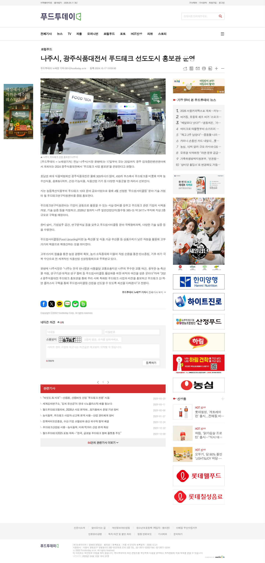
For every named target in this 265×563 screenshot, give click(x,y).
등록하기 (151, 363)
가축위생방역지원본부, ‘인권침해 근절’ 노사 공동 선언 (201, 158)
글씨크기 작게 (223, 68)
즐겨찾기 (58, 2)
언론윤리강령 (95, 534)
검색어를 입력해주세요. (195, 16)
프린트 (204, 68)
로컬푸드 (46, 49)
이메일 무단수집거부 (186, 528)
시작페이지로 (46, 2)
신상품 (181, 399)
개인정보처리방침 (121, 528)
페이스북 (43, 304)
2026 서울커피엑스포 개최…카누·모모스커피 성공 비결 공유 (201, 111)
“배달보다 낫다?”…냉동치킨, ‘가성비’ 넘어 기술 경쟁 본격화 (201, 123)
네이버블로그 (67, 304)
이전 (98, 382)
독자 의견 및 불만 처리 (119, 534)
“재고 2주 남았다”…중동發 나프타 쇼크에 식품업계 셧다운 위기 (201, 135)
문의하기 (177, 534)
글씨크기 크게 (216, 68)
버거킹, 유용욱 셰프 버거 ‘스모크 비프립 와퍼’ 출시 (201, 117)
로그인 (222, 2)
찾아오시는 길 (98, 528)
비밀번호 (110, 332)
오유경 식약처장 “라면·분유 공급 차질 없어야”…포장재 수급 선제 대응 (201, 153)
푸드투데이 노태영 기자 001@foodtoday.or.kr (63, 68)
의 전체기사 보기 (142, 292)
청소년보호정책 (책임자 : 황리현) (153, 528)
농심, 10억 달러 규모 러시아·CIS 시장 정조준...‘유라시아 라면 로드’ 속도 (201, 147)
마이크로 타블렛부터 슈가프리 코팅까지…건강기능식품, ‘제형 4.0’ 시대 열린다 (201, 129)
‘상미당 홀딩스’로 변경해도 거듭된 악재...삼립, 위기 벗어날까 (201, 165)
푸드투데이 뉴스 (196, 100)
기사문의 (203, 2)
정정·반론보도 (144, 534)
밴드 (83, 304)
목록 (191, 68)
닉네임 (51, 332)
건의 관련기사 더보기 (103, 442)
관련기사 (49, 388)
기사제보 (193, 2)
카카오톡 (59, 304)
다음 (108, 382)
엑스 (51, 304)
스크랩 (210, 68)
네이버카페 (75, 304)
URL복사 (185, 68)
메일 (197, 68)
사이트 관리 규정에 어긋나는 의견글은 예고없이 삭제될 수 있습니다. (84, 347)
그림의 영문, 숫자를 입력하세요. (101, 339)
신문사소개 (79, 528)
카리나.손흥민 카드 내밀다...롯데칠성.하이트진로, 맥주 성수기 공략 (201, 141)
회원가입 (213, 2)
